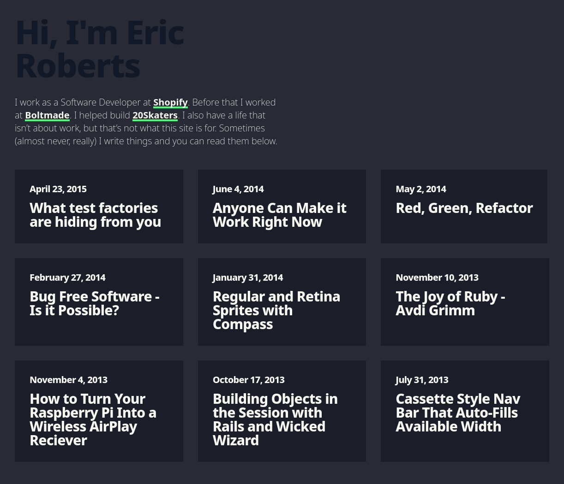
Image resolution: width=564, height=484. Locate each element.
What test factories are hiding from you (99, 207)
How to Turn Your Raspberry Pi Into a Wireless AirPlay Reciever (99, 411)
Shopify (170, 102)
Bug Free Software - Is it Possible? (99, 295)
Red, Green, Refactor (464, 200)
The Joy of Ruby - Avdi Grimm (465, 295)
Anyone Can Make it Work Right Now (282, 207)
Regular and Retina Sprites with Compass (282, 302)
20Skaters (155, 115)
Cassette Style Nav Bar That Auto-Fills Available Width (465, 404)
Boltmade (47, 115)
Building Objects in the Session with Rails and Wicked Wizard (282, 411)
